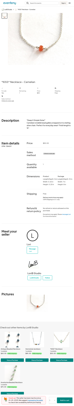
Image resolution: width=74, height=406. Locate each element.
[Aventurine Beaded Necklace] (12, 373)
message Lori (66, 214)
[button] (42, 3)
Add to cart (64, 400)
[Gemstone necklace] (37, 339)
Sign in (63, 3)
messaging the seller (35, 400)
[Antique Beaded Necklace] (12, 339)
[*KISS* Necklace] (61, 339)
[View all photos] (40, 45)
